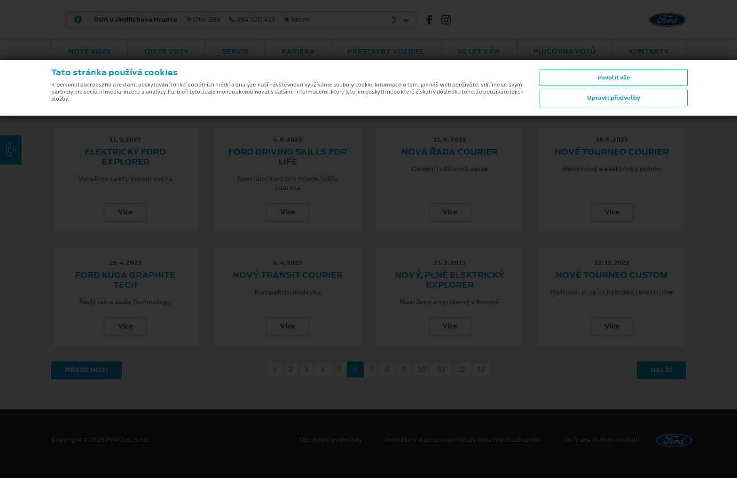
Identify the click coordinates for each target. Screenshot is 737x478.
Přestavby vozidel (385, 51)
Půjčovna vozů (564, 51)
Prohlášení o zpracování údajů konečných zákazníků (463, 440)
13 (481, 369)
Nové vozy (89, 51)
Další (661, 370)
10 (422, 369)
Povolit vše (613, 77)
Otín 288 (202, 20)
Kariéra (298, 51)
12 (461, 369)
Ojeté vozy (166, 51)
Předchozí (86, 370)
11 (442, 369)
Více (125, 212)
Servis (235, 51)
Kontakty (648, 51)
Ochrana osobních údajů (602, 440)
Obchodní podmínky (330, 440)
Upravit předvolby (613, 98)
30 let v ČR (478, 51)
